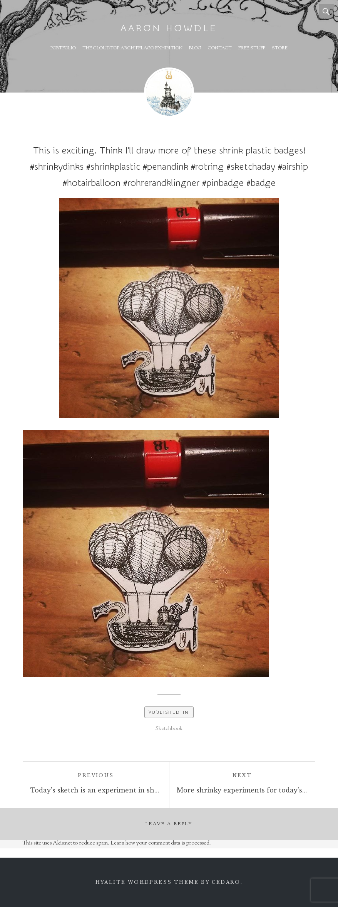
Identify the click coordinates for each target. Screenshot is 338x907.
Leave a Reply (169, 824)
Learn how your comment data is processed (159, 843)
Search (326, 11)
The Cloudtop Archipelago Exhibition (132, 48)
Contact (220, 48)
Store (280, 48)
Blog (195, 48)
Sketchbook (169, 729)
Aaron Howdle (169, 28)
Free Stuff (251, 48)
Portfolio (63, 48)
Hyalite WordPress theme (147, 882)
